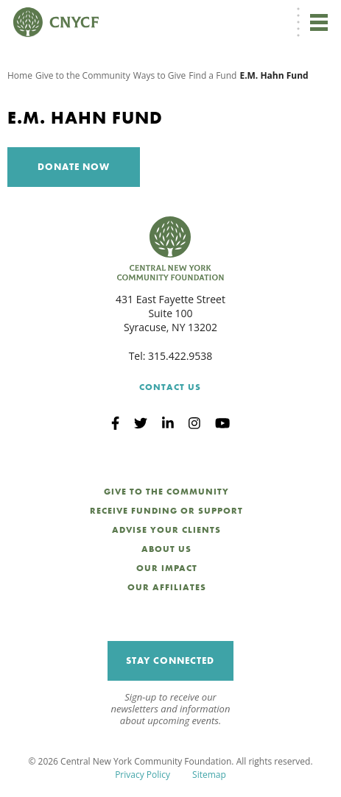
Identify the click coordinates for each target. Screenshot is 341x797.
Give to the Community (82, 75)
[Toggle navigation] (319, 22)
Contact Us (170, 387)
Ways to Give (159, 75)
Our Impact (166, 568)
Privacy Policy (142, 774)
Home (19, 75)
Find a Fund (212, 75)
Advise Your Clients (166, 530)
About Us (166, 549)
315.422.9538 (180, 356)
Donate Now (74, 166)
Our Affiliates (166, 587)
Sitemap (209, 774)
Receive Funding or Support (166, 511)
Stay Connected (170, 660)
